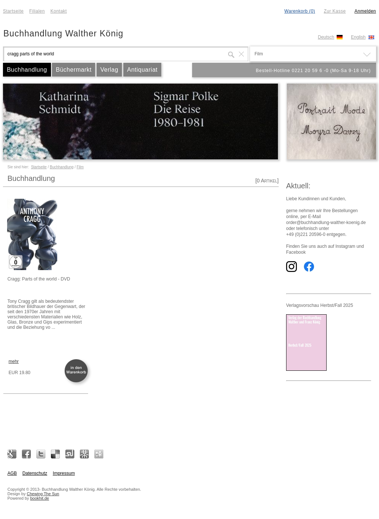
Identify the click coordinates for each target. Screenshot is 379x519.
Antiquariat (142, 70)
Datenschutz (34, 473)
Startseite (13, 11)
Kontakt (59, 11)
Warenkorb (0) (299, 11)
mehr (14, 361)
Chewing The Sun (43, 494)
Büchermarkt (73, 70)
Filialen (37, 11)
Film (80, 167)
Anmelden (365, 11)
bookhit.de (39, 498)
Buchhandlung (27, 70)
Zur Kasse (335, 11)
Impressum (64, 473)
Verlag (109, 70)
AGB (12, 473)
